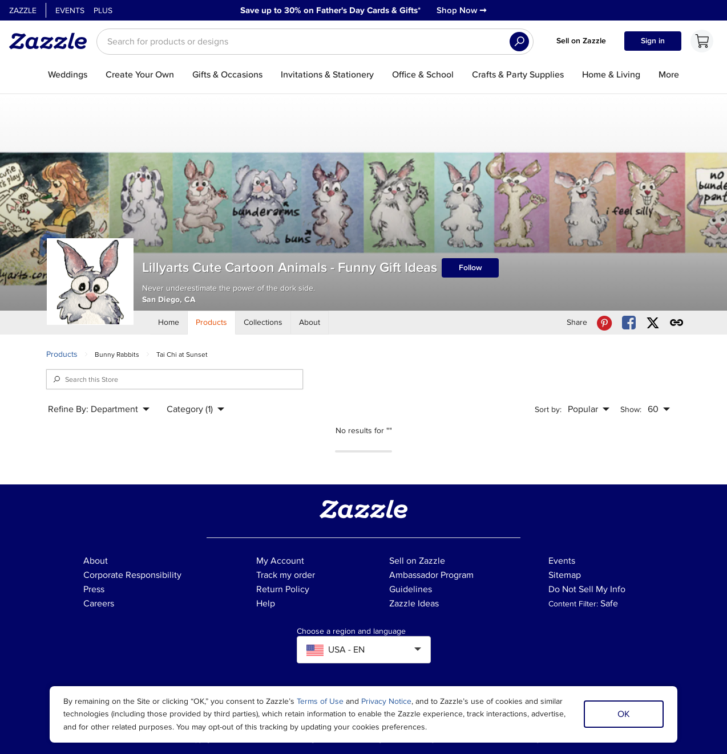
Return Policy (282, 589)
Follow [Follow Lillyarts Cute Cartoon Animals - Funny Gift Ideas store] (470, 267)
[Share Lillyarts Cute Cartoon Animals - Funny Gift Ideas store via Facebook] (629, 323)
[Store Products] (212, 323)
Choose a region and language (351, 631)
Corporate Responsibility (132, 575)
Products (62, 354)
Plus (103, 10)
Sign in (653, 41)
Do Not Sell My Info (586, 589)
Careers (98, 603)
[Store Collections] (263, 323)
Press (93, 589)
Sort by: (548, 409)
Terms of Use (320, 701)
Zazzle (23, 10)
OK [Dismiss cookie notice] (623, 714)
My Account (280, 560)
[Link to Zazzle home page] (52, 41)
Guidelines (410, 589)
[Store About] (310, 323)
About (95, 560)
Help (265, 603)
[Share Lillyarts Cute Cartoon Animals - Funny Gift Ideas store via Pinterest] (604, 323)
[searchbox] (315, 41)
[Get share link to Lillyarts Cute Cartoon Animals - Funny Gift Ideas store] (677, 323)
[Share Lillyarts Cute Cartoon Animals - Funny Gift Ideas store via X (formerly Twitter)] (653, 323)
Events (69, 10)
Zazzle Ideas (414, 603)
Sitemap (564, 575)
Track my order (285, 575)
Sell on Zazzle (581, 41)
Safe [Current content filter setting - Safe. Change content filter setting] (609, 603)
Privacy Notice (386, 701)
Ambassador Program (431, 575)
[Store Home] (169, 323)
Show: (630, 409)
